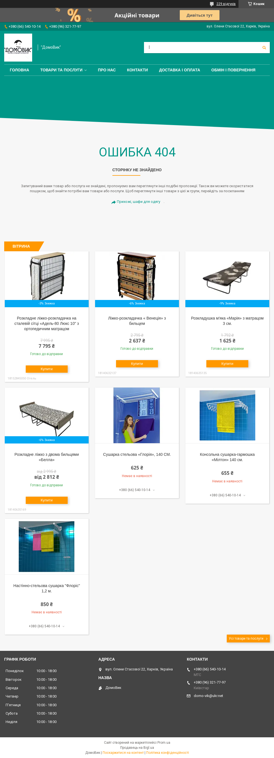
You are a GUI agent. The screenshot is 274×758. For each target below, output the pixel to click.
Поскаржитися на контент (123, 753)
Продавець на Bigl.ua (137, 748)
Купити (47, 369)
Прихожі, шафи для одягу (138, 202)
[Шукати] (264, 47)
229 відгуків (226, 4)
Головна (19, 70)
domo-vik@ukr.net (208, 696)
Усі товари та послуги (246, 638)
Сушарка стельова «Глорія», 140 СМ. (137, 454)
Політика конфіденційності (167, 753)
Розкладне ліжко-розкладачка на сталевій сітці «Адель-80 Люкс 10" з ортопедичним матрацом (47, 323)
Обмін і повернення (233, 70)
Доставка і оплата (179, 70)
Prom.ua (163, 743)
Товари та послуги (61, 70)
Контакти (137, 70)
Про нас (107, 70)
